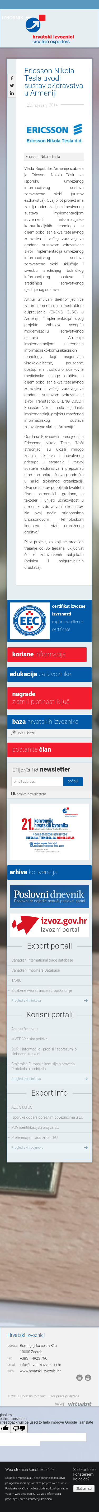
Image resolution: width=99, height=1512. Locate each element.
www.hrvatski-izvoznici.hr (40, 1371)
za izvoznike (40, 674)
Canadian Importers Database (35, 970)
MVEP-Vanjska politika (29, 1039)
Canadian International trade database (42, 960)
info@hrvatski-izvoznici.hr (40, 1365)
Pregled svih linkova (50, 1000)
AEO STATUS (21, 1107)
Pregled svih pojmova (50, 1147)
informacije (38, 654)
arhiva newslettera (28, 793)
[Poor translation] (19, 1428)
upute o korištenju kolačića (35, 1499)
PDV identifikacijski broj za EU (35, 1127)
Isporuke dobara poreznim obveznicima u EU (47, 1117)
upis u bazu (23, 732)
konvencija (34, 872)
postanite (31, 749)
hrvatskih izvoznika (45, 721)
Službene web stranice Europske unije (41, 990)
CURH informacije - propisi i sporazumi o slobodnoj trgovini (44, 1051)
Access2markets (25, 1029)
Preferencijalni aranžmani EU (34, 1137)
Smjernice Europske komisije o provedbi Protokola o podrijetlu (43, 1066)
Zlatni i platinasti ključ (40, 697)
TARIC (16, 980)
